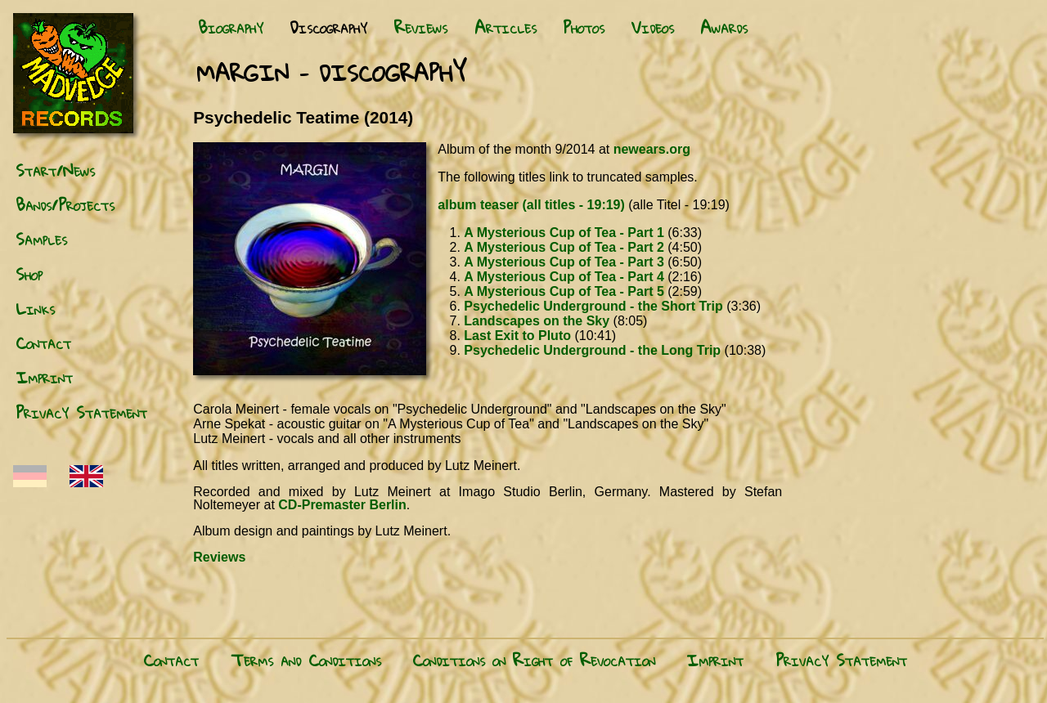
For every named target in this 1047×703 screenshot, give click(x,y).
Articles (505, 27)
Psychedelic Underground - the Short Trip (593, 306)
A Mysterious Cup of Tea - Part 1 (563, 233)
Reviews (420, 27)
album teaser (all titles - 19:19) (531, 205)
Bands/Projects (65, 204)
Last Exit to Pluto (517, 336)
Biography (230, 27)
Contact (43, 342)
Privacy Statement (81, 412)
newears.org (651, 149)
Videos (652, 27)
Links (35, 308)
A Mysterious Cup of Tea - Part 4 (563, 277)
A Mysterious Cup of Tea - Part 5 (563, 291)
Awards (724, 27)
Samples (41, 238)
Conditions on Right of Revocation (533, 659)
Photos (583, 27)
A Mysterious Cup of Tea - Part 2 (563, 247)
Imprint (44, 376)
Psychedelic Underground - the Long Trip (592, 350)
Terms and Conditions (306, 659)
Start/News (55, 170)
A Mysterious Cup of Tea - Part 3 (563, 262)
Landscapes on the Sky (536, 321)
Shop (29, 273)
